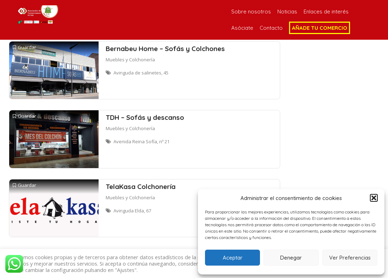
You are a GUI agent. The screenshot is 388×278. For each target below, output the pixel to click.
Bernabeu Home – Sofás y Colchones (165, 48)
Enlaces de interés (326, 11)
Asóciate (242, 27)
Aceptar (233, 257)
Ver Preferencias (350, 257)
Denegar (291, 257)
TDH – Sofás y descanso (145, 117)
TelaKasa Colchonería (141, 186)
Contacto (271, 27)
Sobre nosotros (251, 11)
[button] (373, 197)
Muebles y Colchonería (130, 59)
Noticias (287, 11)
